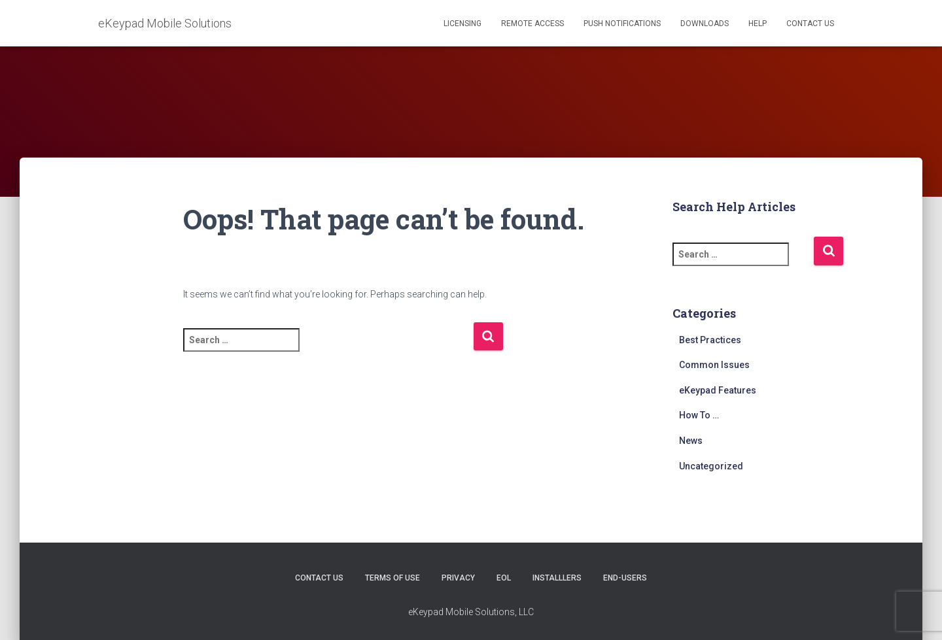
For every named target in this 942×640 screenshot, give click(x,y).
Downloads (704, 23)
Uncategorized (711, 466)
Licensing (462, 23)
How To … (699, 415)
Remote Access (532, 23)
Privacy (458, 577)
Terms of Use (392, 577)
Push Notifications (622, 23)
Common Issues (714, 365)
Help (757, 23)
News (691, 440)
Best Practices (710, 340)
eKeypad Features (717, 390)
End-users (625, 577)
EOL (504, 577)
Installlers (557, 577)
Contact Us (810, 23)
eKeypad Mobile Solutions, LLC (471, 612)
